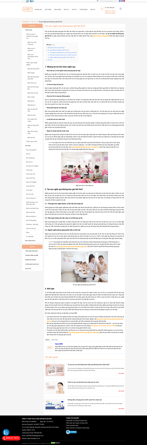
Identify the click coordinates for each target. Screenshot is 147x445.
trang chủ (38, 9)
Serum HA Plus (30, 178)
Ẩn (53, 44)
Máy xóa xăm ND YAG (32, 110)
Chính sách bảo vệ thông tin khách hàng (77, 428)
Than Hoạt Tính (30, 174)
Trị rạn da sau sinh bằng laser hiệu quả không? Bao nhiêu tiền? (89, 364)
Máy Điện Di (31, 101)
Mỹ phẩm (27, 145)
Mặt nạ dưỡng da (31, 216)
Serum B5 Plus (30, 186)
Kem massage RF (31, 150)
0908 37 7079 (31, 430)
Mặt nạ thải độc (30, 212)
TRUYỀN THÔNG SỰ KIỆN (31, 255)
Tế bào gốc (29, 170)
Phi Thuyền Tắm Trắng (32, 120)
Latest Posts (54, 339)
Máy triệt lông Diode (33, 68)
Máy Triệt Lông (32, 83)
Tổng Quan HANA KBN (31, 251)
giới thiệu (48, 9)
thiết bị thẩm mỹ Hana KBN (101, 36)
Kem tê (28, 154)
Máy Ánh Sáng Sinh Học (33, 126)
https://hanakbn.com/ (33, 438)
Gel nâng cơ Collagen (32, 166)
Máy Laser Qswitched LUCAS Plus (33, 56)
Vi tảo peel (29, 190)
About (47, 339)
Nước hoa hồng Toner (32, 208)
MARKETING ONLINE (30, 259)
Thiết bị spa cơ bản (31, 141)
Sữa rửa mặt (29, 194)
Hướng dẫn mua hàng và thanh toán (76, 420)
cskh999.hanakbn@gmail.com (35, 435)
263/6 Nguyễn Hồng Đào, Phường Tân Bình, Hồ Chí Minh (42, 427)
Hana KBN (59, 344)
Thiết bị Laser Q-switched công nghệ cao (32, 36)
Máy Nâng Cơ (31, 105)
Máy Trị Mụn (31, 97)
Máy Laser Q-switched (31, 49)
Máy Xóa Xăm (32, 115)
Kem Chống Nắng (31, 220)
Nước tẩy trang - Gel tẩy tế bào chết (32, 203)
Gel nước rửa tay (31, 228)
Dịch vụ (66, 9)
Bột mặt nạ (29, 162)
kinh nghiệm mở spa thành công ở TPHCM (103, 325)
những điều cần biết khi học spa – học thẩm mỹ (85, 147)
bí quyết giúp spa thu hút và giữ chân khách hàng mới (71, 246)
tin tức (74, 9)
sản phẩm (57, 9)
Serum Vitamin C (31, 198)
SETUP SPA (28, 268)
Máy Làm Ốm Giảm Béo (33, 88)
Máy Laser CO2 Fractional (32, 43)
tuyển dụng (83, 9)
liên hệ (92, 9)
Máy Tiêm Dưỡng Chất (33, 132)
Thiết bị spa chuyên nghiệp (31, 63)
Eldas (27, 232)
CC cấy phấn (29, 236)
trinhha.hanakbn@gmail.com (108, 1)
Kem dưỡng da (30, 158)
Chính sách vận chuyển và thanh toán (77, 423)
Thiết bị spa (28, 30)
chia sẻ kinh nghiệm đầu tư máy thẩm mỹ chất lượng (83, 332)
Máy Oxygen (31, 73)
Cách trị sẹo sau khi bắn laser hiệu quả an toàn (83, 382)
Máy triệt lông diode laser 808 (33, 78)
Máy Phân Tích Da (33, 93)
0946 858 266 (38, 433)
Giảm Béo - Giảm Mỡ (32, 224)
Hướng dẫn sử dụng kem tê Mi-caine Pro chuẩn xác (85, 400)
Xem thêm (121, 373)
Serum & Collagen (31, 182)
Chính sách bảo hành (72, 425)
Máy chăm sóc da (30, 240)
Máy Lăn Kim (31, 137)
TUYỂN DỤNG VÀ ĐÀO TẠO (32, 264)
